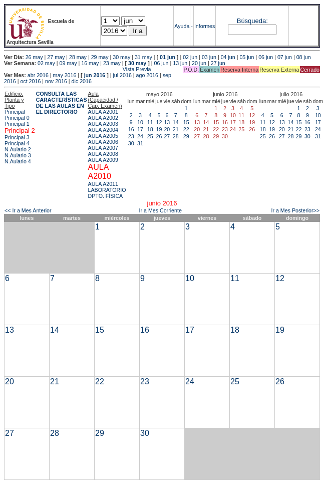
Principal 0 (17, 118)
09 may (68, 63)
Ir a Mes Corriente (160, 210)
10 (140, 122)
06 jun (265, 57)
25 (150, 136)
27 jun (218, 63)
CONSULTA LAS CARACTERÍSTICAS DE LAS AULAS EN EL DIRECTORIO (61, 103)
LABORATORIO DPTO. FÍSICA (107, 193)
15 (186, 122)
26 (159, 136)
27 (167, 136)
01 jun (167, 57)
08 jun (303, 57)
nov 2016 (56, 81)
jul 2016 (122, 75)
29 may (100, 57)
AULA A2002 (103, 118)
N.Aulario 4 (18, 161)
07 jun (284, 57)
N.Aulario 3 (18, 155)
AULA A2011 (103, 184)
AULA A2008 (103, 154)
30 (131, 143)
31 (140, 143)
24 (140, 136)
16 (131, 129)
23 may (112, 63)
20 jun (199, 63)
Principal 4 (17, 143)
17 (140, 129)
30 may (121, 57)
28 (176, 136)
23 (131, 136)
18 (150, 129)
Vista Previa (77, 69)
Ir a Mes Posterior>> (295, 210)
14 (176, 122)
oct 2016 (30, 81)
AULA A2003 (103, 124)
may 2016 (65, 75)
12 (159, 122)
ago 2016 (147, 75)
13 (167, 122)
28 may (78, 57)
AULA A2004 (103, 130)
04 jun (228, 57)
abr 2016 (38, 75)
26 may (34, 57)
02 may (46, 63)
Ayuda (181, 26)
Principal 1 (17, 124)
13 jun (180, 63)
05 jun (246, 57)
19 (159, 129)
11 (150, 122)
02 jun (190, 57)
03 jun (209, 57)
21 (176, 129)
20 (167, 129)
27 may (56, 57)
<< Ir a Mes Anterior (28, 210)
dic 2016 (82, 81)
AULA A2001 (103, 112)
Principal (15, 112)
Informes (204, 26)
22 (186, 129)
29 (186, 136)
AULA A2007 (103, 148)
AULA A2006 (103, 142)
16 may (90, 63)
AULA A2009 (103, 160)
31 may (143, 57)
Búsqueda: (252, 21)
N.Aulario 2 (18, 149)
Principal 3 (17, 137)
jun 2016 (95, 75)
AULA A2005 (103, 136)
